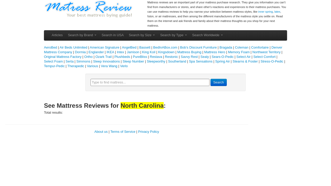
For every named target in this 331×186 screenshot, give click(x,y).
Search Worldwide (207, 35)
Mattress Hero (214, 52)
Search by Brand (82, 35)
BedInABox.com (165, 47)
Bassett (144, 47)
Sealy (204, 57)
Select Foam (53, 61)
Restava (156, 57)
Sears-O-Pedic (223, 57)
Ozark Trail (103, 57)
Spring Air (222, 61)
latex (277, 11)
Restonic (171, 57)
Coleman (241, 47)
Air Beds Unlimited (73, 47)
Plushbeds (122, 57)
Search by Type (173, 35)
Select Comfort (264, 57)
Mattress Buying (189, 52)
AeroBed (50, 47)
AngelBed (129, 47)
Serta (70, 61)
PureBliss (140, 57)
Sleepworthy (156, 61)
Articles (57, 35)
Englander (96, 52)
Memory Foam (239, 52)
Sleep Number (133, 61)
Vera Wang (109, 66)
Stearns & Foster (245, 61)
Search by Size (142, 35)
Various (92, 66)
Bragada (226, 47)
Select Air (243, 57)
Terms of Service (123, 132)
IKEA (110, 52)
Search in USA (113, 35)
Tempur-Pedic (54, 66)
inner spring (265, 11)
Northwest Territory (266, 52)
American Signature (104, 47)
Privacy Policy (148, 132)
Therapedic (75, 66)
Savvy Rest (189, 57)
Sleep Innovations (106, 61)
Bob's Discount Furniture (198, 47)
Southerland (177, 61)
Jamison (133, 52)
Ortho (88, 57)
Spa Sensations (201, 61)
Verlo (124, 66)
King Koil (148, 52)
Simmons (83, 61)
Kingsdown (166, 52)
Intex (120, 52)
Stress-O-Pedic (271, 61)
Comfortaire (260, 47)
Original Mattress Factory (62, 57)
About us (101, 132)
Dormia (80, 52)
